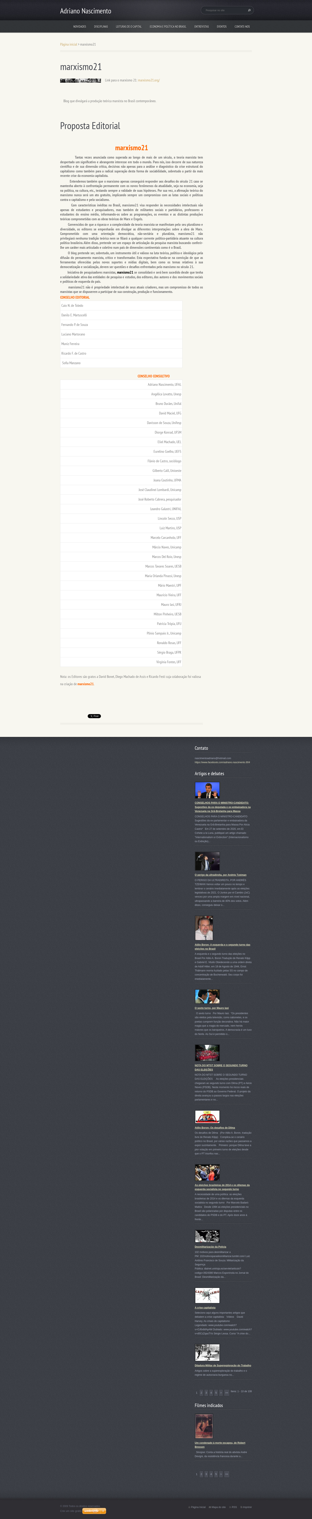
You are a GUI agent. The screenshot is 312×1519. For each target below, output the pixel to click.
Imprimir (247, 1507)
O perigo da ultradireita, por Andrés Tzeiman (221, 874)
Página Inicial (198, 1507)
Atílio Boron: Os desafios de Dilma (215, 1127)
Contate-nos (242, 26)
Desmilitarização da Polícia (210, 1246)
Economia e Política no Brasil (168, 26)
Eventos (222, 26)
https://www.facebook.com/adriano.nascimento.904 (222, 762)
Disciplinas (101, 26)
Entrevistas (202, 26)
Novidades (79, 26)
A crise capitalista (205, 1307)
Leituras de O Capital (129, 26)
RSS (234, 1507)
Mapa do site (219, 1507)
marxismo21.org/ (149, 80)
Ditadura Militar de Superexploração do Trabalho (223, 1365)
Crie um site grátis (71, 1510)
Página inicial (68, 44)
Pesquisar (249, 10)
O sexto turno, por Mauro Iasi (212, 1008)
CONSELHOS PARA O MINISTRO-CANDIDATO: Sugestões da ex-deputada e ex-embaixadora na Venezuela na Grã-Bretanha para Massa (223, 807)
